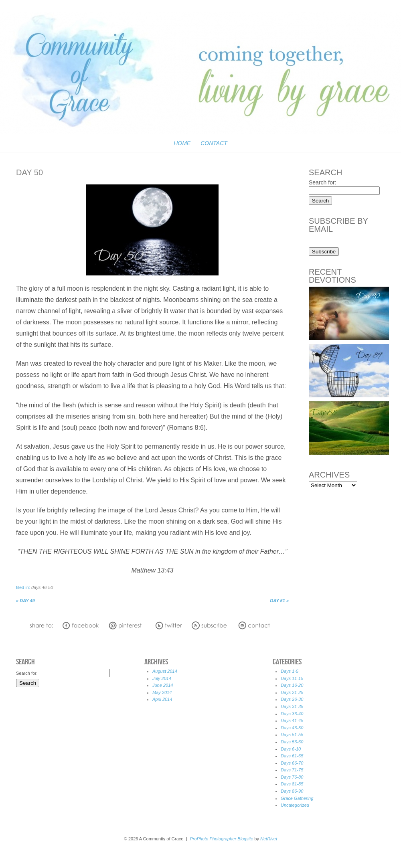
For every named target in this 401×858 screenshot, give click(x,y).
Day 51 (279, 600)
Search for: (322, 182)
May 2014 (162, 692)
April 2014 (162, 699)
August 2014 (164, 671)
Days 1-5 (289, 671)
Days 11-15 (292, 678)
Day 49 (25, 600)
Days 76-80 (292, 777)
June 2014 (162, 685)
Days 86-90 (292, 791)
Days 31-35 (292, 706)
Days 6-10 (291, 749)
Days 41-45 (292, 720)
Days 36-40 (292, 713)
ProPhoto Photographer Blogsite (221, 838)
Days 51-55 (292, 734)
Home (182, 143)
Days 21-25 (292, 692)
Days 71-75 (292, 769)
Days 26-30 (292, 699)
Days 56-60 (292, 741)
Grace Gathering (297, 798)
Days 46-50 (42, 587)
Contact (213, 143)
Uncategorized (295, 805)
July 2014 (161, 678)
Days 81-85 (292, 783)
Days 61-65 (292, 755)
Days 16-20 (292, 685)
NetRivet (268, 838)
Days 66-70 (292, 763)
